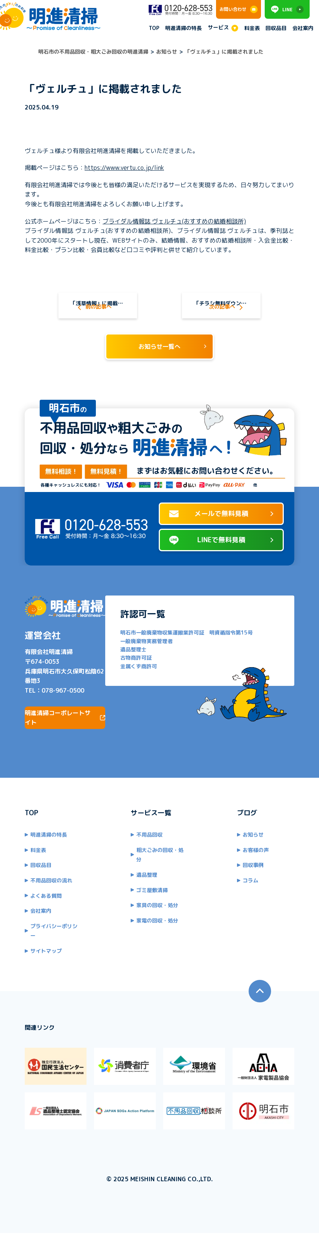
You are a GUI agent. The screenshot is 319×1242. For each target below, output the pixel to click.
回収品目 (275, 28)
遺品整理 (144, 878)
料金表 (252, 28)
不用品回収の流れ (43, 893)
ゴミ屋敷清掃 (149, 893)
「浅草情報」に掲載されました (93, 305)
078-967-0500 (54, 704)
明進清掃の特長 (183, 28)
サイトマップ (37, 954)
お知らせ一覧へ (159, 359)
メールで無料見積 (221, 532)
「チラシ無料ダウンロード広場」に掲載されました (228, 305)
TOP (154, 28)
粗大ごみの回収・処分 (160, 863)
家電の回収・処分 (155, 924)
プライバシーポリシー (48, 939)
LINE (287, 9)
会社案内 (302, 28)
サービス (218, 27)
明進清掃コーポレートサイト (65, 731)
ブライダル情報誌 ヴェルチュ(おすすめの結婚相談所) (165, 221)
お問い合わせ (238, 9)
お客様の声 (258, 863)
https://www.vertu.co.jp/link (115, 168)
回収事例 (255, 878)
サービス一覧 (148, 826)
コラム (253, 893)
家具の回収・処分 (155, 908)
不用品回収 (147, 848)
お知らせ (255, 848)
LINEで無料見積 (221, 558)
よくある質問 (37, 908)
